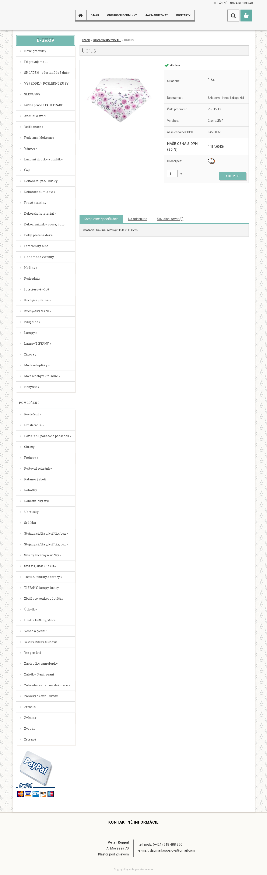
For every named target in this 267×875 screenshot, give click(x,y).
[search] (233, 15)
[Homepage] (82, 15)
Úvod (86, 40)
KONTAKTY (183, 15)
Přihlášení (219, 3)
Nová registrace (242, 3)
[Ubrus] (119, 100)
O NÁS (95, 15)
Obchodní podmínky (122, 15)
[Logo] (29, 15)
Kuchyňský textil (107, 40)
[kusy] (172, 173)
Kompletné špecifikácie (101, 219)
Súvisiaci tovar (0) (170, 219)
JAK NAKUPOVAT (156, 15)
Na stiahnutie (137, 219)
